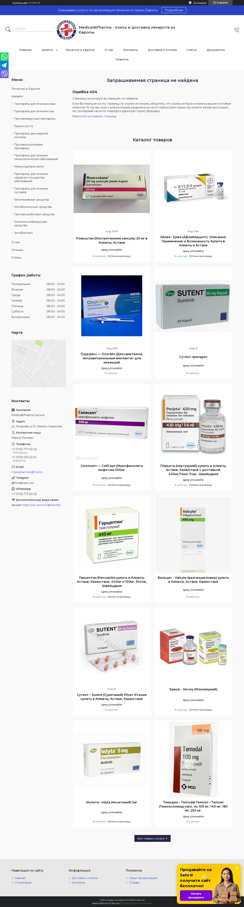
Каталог (48, 50)
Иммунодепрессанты (29, 166)
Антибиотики (23, 233)
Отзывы (17, 250)
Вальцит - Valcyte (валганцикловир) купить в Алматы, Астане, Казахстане (193, 580)
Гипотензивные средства (31, 199)
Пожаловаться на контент (136, 903)
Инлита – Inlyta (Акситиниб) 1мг (111, 802)
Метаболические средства (33, 207)
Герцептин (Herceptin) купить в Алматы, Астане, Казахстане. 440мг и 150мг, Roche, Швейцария (112, 582)
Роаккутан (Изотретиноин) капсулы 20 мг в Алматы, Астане (111, 240)
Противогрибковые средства (34, 214)
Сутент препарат (193, 357)
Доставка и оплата (162, 50)
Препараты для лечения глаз (34, 111)
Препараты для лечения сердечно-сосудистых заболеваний (31, 177)
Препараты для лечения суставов (31, 190)
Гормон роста (23, 126)
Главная (25, 50)
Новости (122, 59)
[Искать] (8, 30)
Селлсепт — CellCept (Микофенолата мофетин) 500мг (112, 468)
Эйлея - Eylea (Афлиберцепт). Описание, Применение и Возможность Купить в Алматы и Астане (193, 241)
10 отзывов (199, 2)
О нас (109, 50)
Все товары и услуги (151, 838)
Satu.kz (140, 899)
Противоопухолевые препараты (28, 146)
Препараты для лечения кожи (34, 104)
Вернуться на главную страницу (94, 116)
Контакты (130, 50)
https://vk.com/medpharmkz (41, 505)
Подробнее (174, 10)
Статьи (192, 50)
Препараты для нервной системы (31, 135)
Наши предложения (143, 878)
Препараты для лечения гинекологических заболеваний (36, 157)
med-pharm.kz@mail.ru (27, 472)
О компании (23, 882)
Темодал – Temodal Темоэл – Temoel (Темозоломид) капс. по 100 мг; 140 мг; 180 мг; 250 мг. (193, 806)
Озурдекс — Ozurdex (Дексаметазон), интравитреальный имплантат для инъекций (112, 358)
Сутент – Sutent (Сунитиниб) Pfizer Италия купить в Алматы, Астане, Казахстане (112, 697)
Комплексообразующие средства (30, 223)
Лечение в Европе (80, 50)
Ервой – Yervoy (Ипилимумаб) (193, 689)
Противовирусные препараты (34, 118)
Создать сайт (20, 2)
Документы (216, 50)
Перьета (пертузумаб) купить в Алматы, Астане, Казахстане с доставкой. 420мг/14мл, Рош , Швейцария (193, 470)
